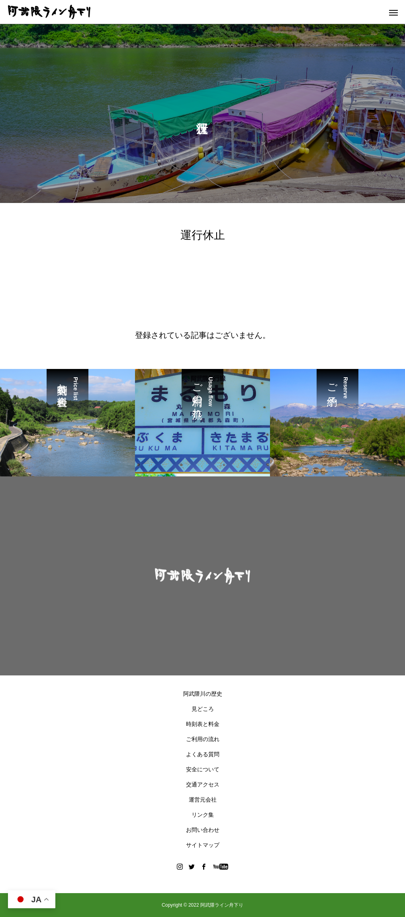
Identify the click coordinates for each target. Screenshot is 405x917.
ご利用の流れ (202, 739)
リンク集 (203, 815)
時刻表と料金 (202, 724)
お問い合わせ (202, 830)
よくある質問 (202, 754)
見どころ (203, 709)
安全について (202, 769)
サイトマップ (202, 845)
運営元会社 (203, 799)
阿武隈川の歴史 (202, 694)
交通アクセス (202, 784)
